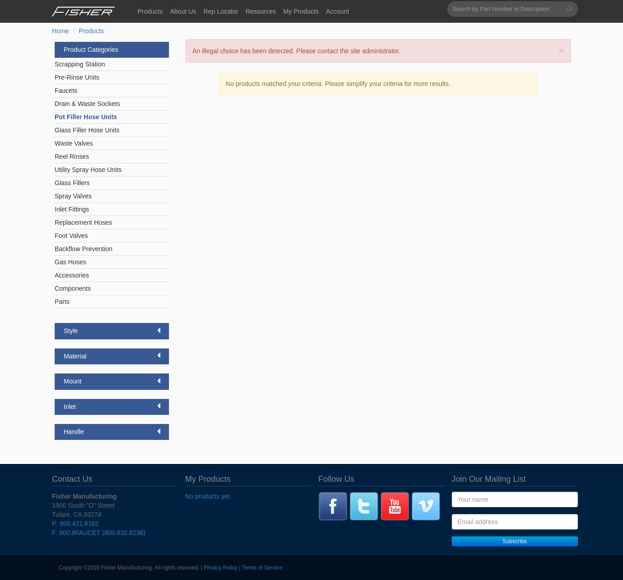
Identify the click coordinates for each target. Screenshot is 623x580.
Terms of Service (262, 568)
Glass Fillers (72, 183)
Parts (62, 301)
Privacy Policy (221, 568)
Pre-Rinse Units (77, 77)
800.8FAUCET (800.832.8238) (102, 532)
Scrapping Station (80, 64)
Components (73, 288)
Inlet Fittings (72, 209)
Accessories (72, 275)
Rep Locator (221, 11)
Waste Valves (74, 143)
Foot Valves (71, 235)
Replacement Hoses (83, 222)
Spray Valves (73, 196)
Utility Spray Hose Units (88, 169)
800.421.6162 (79, 523)
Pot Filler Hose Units (86, 117)
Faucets (66, 90)
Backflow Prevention (83, 248)
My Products (301, 11)
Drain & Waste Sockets (87, 103)
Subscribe (515, 541)
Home (60, 31)
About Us (183, 11)
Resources (260, 11)
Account (337, 11)
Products (150, 11)
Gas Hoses (70, 262)
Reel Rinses (72, 156)
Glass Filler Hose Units (87, 130)
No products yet (207, 496)
